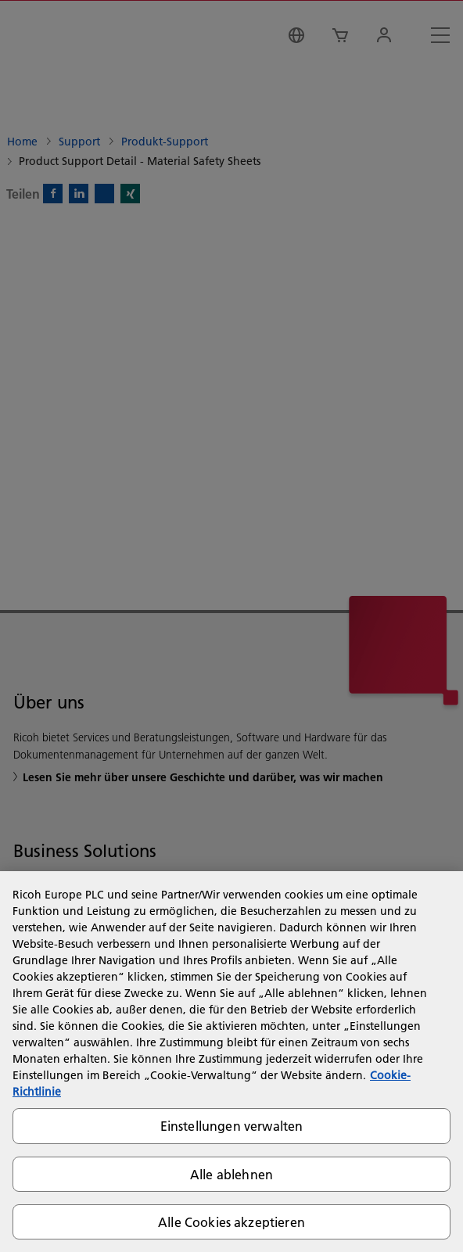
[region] (231, 1061)
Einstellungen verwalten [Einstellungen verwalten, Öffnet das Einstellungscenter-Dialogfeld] (231, 1125)
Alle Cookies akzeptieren (231, 1222)
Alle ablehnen (231, 1174)
